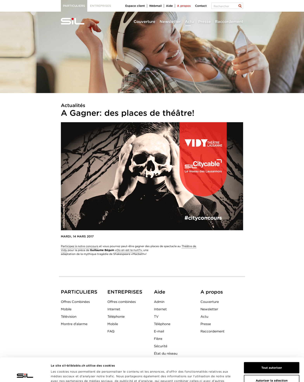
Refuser (271, 369)
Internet (113, 309)
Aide (169, 6)
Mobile (66, 309)
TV (156, 316)
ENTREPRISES (124, 292)
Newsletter (170, 21)
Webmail (155, 6)
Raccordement (229, 21)
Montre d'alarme (74, 324)
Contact (201, 6)
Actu (189, 21)
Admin (159, 302)
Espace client (135, 6)
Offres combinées (121, 302)
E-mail (159, 331)
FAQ (110, 331)
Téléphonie (116, 316)
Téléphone (162, 324)
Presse (204, 21)
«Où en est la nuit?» (128, 250)
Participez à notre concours (79, 246)
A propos (184, 6)
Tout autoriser (271, 344)
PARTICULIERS (79, 292)
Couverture (144, 21)
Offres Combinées (75, 302)
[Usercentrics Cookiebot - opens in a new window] (25, 374)
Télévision (68, 316)
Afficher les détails (218, 374)
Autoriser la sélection (272, 356)
